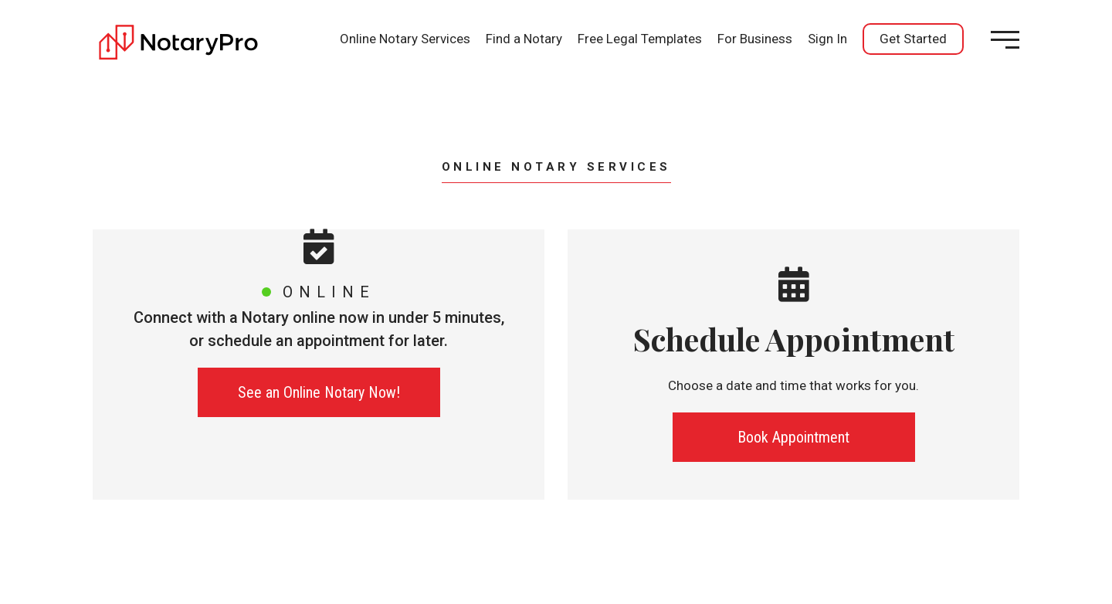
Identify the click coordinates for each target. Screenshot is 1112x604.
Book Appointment (793, 437)
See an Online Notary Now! (319, 392)
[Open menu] (1005, 40)
